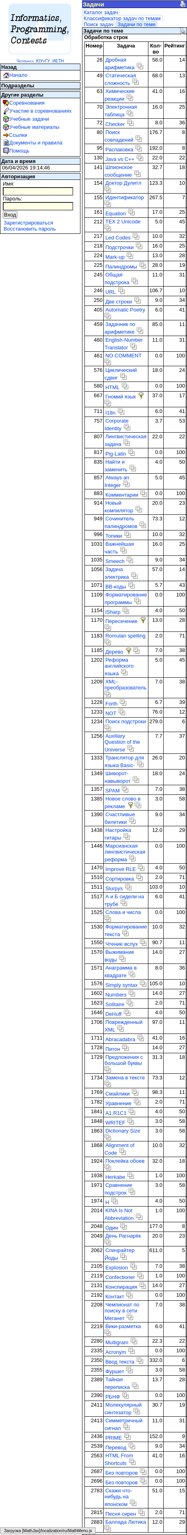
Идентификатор (124, 197)
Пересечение (121, 621)
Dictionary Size (122, 1131)
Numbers (116, 995)
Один (111, 1228)
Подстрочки (119, 247)
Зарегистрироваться (28, 223)
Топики (113, 536)
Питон (112, 1049)
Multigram (116, 1342)
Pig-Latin (115, 454)
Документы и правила (35, 143)
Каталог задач (101, 12)
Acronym (115, 1352)
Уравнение (118, 1103)
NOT (110, 713)
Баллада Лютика (125, 1522)
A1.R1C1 (116, 1113)
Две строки (118, 302)
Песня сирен (120, 1514)
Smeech (115, 561)
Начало (18, 75)
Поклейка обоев (124, 1161)
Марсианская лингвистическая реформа (125, 852)
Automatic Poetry (125, 310)
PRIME (113, 1438)
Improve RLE (120, 869)
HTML (112, 387)
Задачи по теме (136, 24)
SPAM (112, 791)
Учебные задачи (29, 119)
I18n (110, 413)
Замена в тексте (125, 1078)
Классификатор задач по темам (122, 18)
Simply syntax (121, 985)
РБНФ (112, 1397)
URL (110, 292)
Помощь (19, 151)
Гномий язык (120, 397)
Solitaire (114, 1004)
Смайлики (117, 1094)
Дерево (114, 652)
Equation (115, 213)
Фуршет (114, 1371)
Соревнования (27, 103)
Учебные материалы (34, 127)
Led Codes (118, 238)
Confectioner (120, 1277)
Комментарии (121, 495)
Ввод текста (119, 1362)
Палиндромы (121, 267)
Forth (111, 704)
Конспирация (121, 1287)
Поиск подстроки (125, 721)
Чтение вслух (121, 944)
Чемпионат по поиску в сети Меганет (122, 1311)
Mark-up (115, 257)
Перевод (115, 1447)
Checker (115, 124)
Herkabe (115, 1177)
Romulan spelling (125, 636)
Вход (10, 215)
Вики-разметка (123, 1326)
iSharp (113, 612)
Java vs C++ (119, 159)
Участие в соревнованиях (40, 111)
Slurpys (114, 888)
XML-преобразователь (125, 685)
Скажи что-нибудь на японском (118, 1497)
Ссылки (18, 135)
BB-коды (115, 587)
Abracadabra (120, 1039)
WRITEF (115, 1123)
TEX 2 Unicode (122, 222)
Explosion (116, 1268)
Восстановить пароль (30, 229)
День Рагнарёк (123, 1236)
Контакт (114, 1297)
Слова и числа (123, 912)
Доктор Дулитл (123, 183)
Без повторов (121, 1473)
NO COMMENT (123, 356)
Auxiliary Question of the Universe (122, 743)
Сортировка (119, 879)
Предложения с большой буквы (124, 1060)
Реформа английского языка (119, 667)
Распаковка (119, 149)
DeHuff (113, 1014)
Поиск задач (98, 24)
